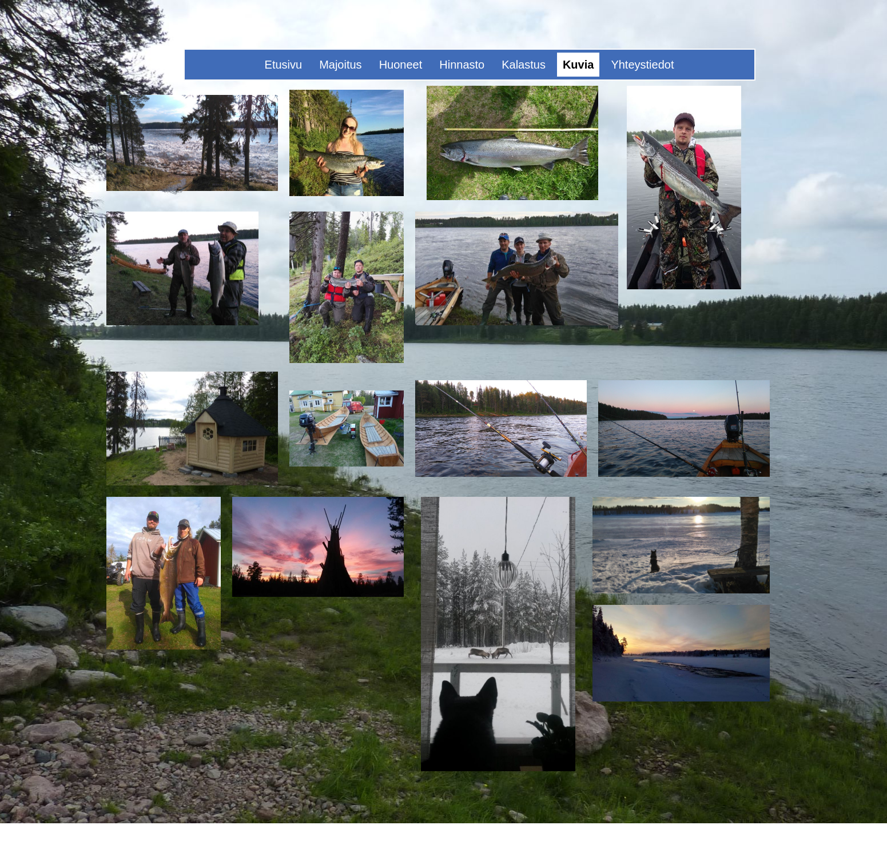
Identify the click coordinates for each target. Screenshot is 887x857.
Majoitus (340, 64)
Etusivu (284, 64)
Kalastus (524, 64)
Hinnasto (461, 64)
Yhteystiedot (642, 64)
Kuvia (578, 64)
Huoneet (401, 64)
